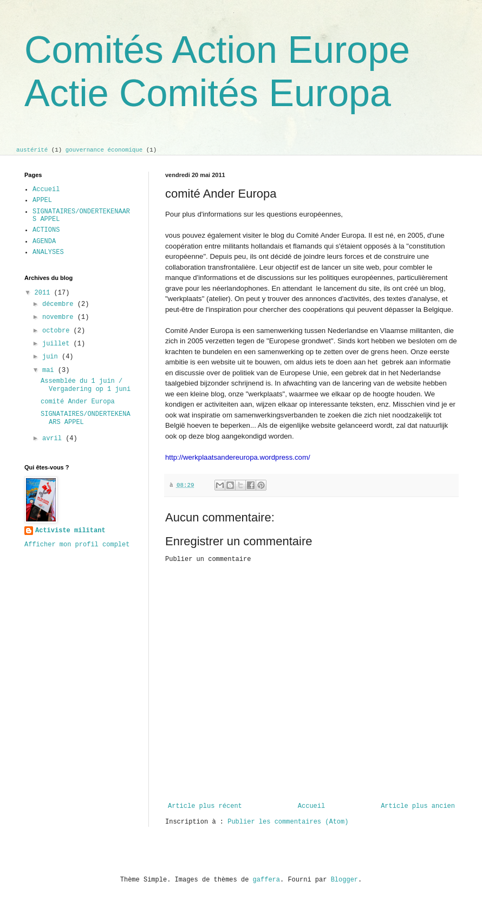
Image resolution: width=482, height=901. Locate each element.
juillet (58, 344)
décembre (59, 304)
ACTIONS (46, 230)
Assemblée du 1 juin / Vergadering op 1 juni (86, 385)
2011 (44, 293)
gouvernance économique (104, 150)
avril (54, 438)
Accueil (311, 806)
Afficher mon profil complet (76, 545)
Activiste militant (70, 530)
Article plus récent (205, 806)
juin (52, 357)
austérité (32, 150)
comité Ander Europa (78, 402)
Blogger (344, 880)
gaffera (266, 880)
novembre (59, 317)
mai (50, 370)
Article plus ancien (418, 806)
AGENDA (44, 241)
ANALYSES (48, 252)
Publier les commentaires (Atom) (287, 822)
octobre (58, 331)
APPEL (42, 200)
